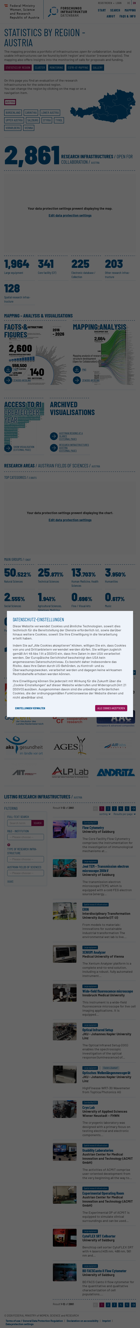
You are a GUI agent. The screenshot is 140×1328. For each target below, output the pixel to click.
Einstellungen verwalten (30, 708)
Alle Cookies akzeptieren (111, 708)
